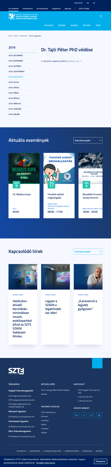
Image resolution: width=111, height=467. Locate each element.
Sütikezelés (21, 451)
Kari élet (86, 25)
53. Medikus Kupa (22, 194)
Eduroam (44, 416)
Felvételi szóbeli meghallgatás (56, 196)
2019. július (13, 82)
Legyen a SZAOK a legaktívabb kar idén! (53, 307)
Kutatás (74, 25)
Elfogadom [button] (100, 461)
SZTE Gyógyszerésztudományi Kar (21, 400)
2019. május (13, 93)
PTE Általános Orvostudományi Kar (21, 436)
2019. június (13, 87)
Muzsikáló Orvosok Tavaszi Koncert (92, 196)
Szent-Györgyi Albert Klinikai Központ (55, 390)
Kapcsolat (78, 3)
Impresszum (87, 451)
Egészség (68, 8)
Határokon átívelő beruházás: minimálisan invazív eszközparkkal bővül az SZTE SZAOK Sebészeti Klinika (22, 318)
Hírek (98, 25)
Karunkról (48, 25)
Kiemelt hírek (18, 295)
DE (94, 3)
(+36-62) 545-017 (85, 401)
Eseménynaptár (83, 140)
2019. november (15, 60)
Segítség (99, 451)
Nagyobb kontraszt (101, 3)
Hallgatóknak (56, 8)
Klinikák (44, 394)
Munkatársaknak (42, 8)
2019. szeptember (16, 71)
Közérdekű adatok (72, 451)
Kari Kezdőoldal (13, 8)
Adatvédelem (35, 451)
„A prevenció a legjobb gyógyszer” (87, 305)
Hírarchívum (23, 36)
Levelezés (45, 420)
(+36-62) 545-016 (85, 397)
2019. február (14, 109)
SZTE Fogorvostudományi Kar (19, 396)
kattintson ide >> (74, 61)
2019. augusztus (35, 36)
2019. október (14, 66)
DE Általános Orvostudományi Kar (21, 416)
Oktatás (62, 25)
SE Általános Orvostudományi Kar (21, 426)
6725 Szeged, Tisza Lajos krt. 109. (89, 391)
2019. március (14, 103)
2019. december (15, 55)
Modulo (44, 432)
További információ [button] (45, 463)
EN (88, 3)
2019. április (14, 98)
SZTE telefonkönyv (48, 412)
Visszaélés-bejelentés (52, 451)
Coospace (44, 428)
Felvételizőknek (27, 8)
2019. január (14, 114)
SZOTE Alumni (84, 8)
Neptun (44, 424)
